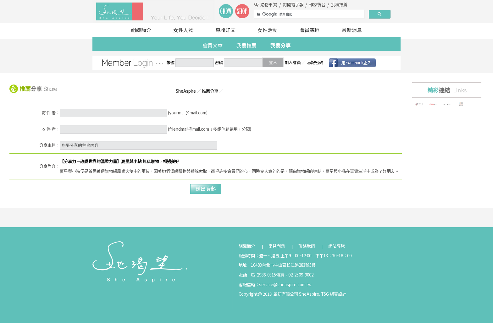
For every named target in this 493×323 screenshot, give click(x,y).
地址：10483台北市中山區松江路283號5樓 (277, 265)
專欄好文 (225, 30)
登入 (273, 62)
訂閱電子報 (293, 5)
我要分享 (280, 45)
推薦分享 (210, 91)
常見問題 (277, 246)
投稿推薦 (339, 5)
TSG (325, 294)
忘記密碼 (315, 62)
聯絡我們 (306, 246)
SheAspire (186, 91)
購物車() (268, 5)
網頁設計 (338, 294)
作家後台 (317, 5)
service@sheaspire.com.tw (285, 284)
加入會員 (293, 62)
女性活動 (268, 30)
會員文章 (212, 45)
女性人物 (183, 30)
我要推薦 (246, 45)
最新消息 (352, 30)
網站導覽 (336, 246)
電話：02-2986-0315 (257, 275)
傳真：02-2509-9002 (294, 275)
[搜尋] (308, 14)
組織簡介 (141, 30)
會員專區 (310, 30)
